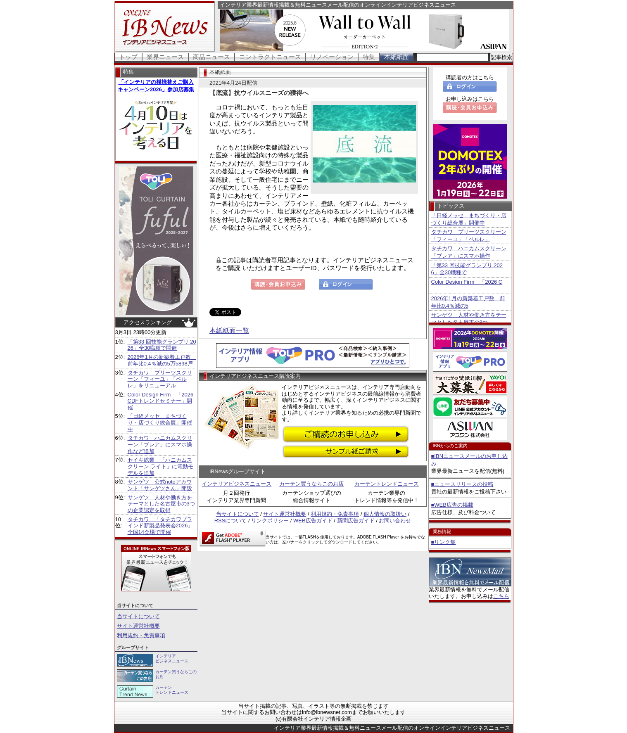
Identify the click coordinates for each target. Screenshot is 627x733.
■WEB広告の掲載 (452, 505)
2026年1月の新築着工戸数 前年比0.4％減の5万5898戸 (162, 360)
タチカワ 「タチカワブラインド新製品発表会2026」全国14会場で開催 (160, 525)
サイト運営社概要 (138, 626)
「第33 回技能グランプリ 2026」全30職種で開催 (162, 345)
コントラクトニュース (270, 56)
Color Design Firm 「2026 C (467, 282)
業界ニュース (165, 56)
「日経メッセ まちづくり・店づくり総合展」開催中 (160, 422)
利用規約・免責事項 (141, 635)
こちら (501, 596)
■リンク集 (443, 542)
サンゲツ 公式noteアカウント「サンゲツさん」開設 (160, 485)
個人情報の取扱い (384, 514)
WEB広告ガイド (312, 520)
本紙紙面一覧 (229, 330)
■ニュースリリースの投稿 (462, 484)
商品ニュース (211, 56)
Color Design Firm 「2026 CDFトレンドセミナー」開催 (161, 400)
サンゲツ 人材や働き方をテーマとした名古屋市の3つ (468, 318)
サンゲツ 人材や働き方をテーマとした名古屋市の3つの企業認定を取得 (161, 503)
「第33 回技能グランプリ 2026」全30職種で (467, 269)
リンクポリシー (270, 520)
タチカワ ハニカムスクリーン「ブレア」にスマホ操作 (468, 252)
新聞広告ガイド (356, 520)
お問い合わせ (395, 520)
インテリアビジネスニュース (236, 484)
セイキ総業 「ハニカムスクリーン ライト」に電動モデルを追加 (161, 466)
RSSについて (230, 520)
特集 (369, 56)
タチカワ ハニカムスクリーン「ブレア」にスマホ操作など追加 (160, 444)
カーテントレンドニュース (386, 484)
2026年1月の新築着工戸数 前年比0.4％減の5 (468, 302)
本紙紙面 (396, 56)
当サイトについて (138, 616)
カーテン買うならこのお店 (311, 484)
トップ (128, 56)
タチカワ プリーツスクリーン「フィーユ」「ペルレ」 (468, 235)
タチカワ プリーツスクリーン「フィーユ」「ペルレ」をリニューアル (160, 379)
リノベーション (332, 56)
